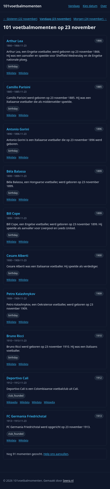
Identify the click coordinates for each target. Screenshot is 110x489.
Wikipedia (12, 402)
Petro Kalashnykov (21, 294)
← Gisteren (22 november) (20, 19)
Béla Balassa (16, 171)
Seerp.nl (68, 480)
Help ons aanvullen (56, 454)
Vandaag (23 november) (55, 19)
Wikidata (11, 73)
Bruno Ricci (15, 336)
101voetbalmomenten (22, 6)
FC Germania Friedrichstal (26, 416)
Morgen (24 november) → (90, 19)
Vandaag (74, 6)
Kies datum (90, 6)
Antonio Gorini (18, 129)
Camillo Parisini (18, 87)
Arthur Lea (15, 41)
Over (104, 6)
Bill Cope (13, 213)
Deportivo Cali (17, 378)
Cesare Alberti (17, 255)
